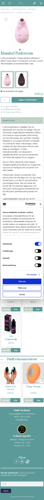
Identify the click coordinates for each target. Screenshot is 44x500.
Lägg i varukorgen (27, 100)
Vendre (32, 496)
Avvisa (22, 294)
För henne (31, 9)
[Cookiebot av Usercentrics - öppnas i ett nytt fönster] (26, 204)
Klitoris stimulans (7, 12)
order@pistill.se (22, 420)
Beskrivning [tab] (22, 120)
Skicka (5, 491)
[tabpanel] (22, 30)
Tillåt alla (22, 281)
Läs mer (6, 309)
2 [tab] (23, 49)
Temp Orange (33, 386)
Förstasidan (5, 9)
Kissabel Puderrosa (24, 12)
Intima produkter (18, 9)
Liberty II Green (10, 388)
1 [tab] (20, 49)
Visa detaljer (32, 275)
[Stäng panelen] (40, 204)
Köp (15, 309)
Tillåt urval (22, 288)
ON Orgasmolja (11, 338)
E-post (3, 479)
